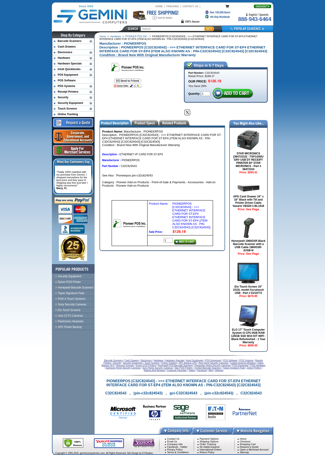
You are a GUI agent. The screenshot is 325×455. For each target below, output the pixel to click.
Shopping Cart (248, 444)
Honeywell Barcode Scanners (75, 287)
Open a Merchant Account (254, 449)
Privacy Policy (175, 449)
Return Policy (207, 452)
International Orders (211, 449)
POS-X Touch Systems (72, 298)
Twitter (183, 447)
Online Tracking (68, 114)
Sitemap (244, 452)
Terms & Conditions (178, 452)
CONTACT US (190, 6)
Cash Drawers (67, 46)
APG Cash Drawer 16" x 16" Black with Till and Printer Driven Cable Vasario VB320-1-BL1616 (248, 201)
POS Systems (66, 86)
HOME (159, 6)
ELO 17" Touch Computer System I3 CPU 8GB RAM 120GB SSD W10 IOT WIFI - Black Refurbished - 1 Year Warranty (248, 336)
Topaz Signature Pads (71, 293)
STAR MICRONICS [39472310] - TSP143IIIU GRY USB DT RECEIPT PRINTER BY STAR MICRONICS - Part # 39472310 (248, 161)
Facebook (172, 447)
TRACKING (172, 6)
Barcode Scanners (69, 41)
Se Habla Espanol (210, 447)
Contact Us (173, 438)
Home (103, 36)
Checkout (245, 441)
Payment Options (209, 438)
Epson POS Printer (69, 282)
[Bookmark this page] (128, 86)
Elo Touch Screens (69, 310)
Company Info (175, 444)
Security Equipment (70, 103)
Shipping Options (209, 441)
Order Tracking (208, 444)
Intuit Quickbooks (69, 69)
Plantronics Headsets (71, 321)
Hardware (115, 36)
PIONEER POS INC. (136, 36)
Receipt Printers (68, 91)
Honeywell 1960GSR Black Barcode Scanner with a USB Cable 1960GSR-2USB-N (248, 245)
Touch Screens (67, 108)
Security (63, 97)
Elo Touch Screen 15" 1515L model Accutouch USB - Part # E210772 (248, 290)
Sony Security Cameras (72, 304)
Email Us (172, 441)
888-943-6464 (254, 19)
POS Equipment (68, 74)
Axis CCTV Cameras (70, 315)
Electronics (65, 52)
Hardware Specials (70, 63)
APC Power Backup (70, 327)
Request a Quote (249, 447)
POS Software (67, 80)
